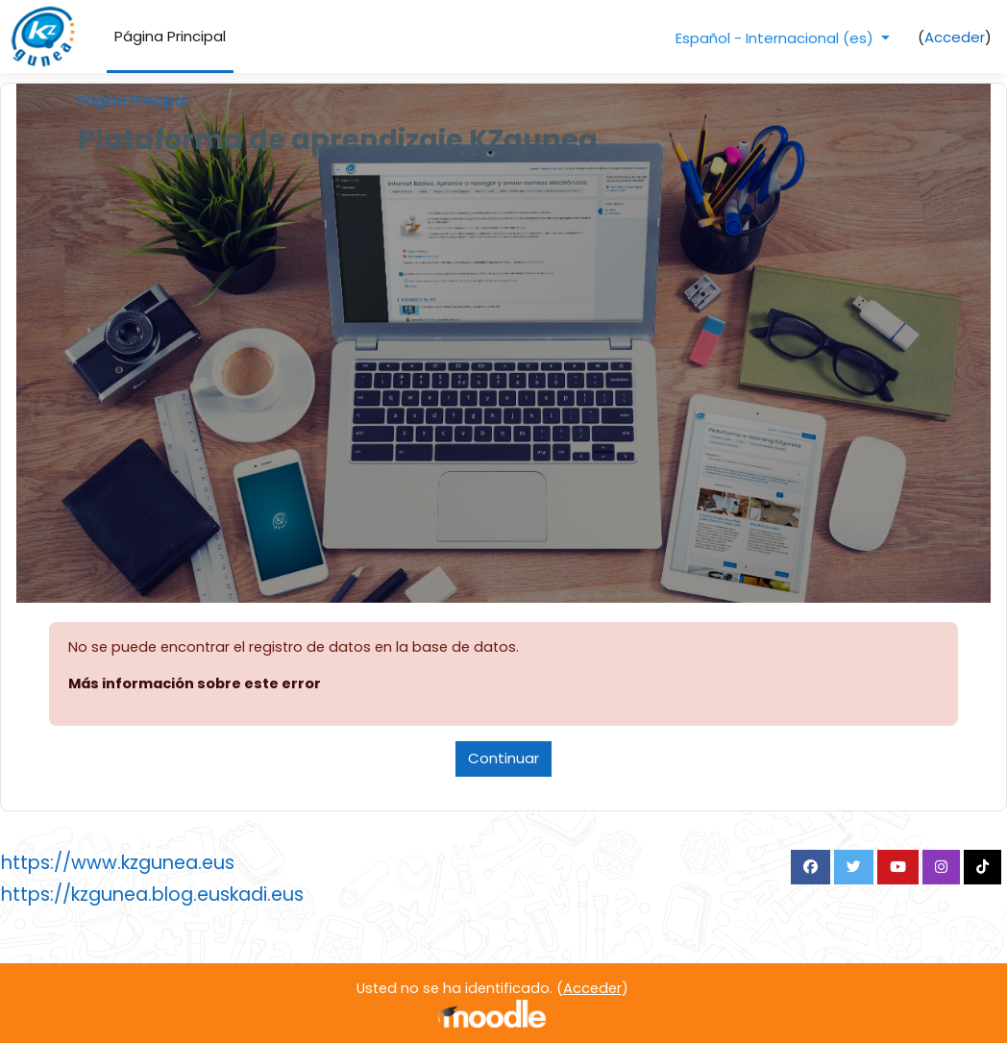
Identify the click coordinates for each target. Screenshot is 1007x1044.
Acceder (954, 37)
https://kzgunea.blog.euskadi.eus (152, 895)
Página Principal (133, 101)
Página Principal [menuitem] (170, 36)
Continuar (503, 759)
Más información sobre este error (195, 685)
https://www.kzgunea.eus (117, 864)
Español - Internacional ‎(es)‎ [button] (776, 38)
